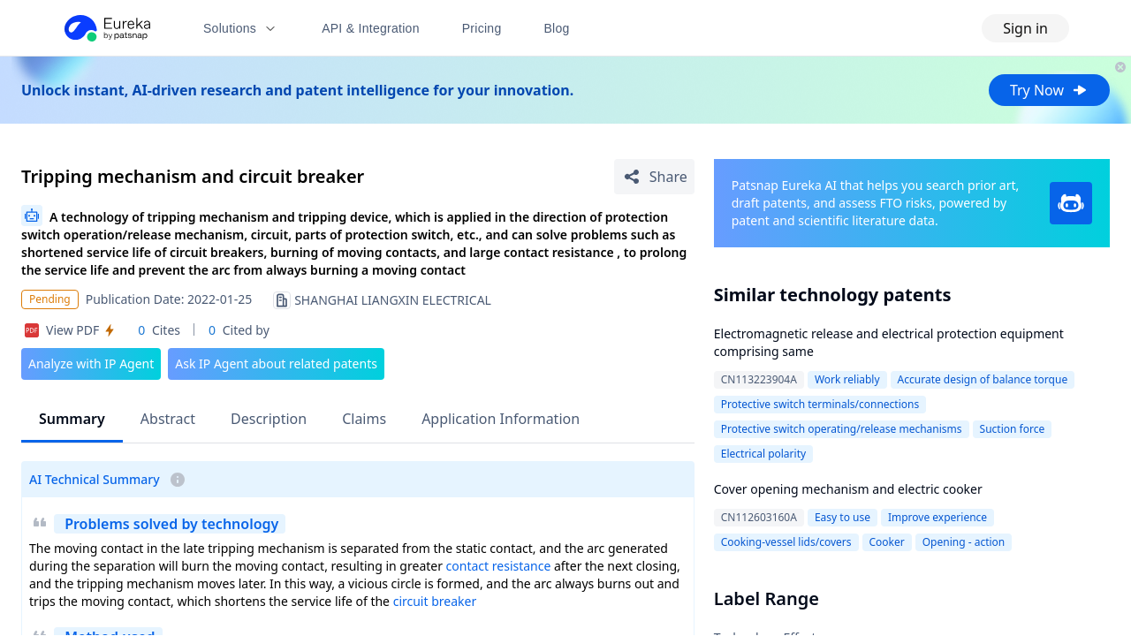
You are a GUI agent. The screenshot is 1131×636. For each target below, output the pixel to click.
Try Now (1049, 90)
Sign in (1025, 28)
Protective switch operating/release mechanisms (841, 428)
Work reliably (847, 379)
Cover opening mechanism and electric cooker (848, 489)
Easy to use (842, 517)
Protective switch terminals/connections (820, 404)
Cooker (887, 541)
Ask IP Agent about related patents (276, 363)
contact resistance (498, 565)
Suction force (1012, 428)
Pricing (482, 28)
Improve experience (937, 517)
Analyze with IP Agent (91, 363)
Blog (557, 28)
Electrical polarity (763, 453)
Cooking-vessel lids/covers (786, 541)
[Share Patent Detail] (654, 176)
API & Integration (371, 28)
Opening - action (964, 541)
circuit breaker (435, 601)
